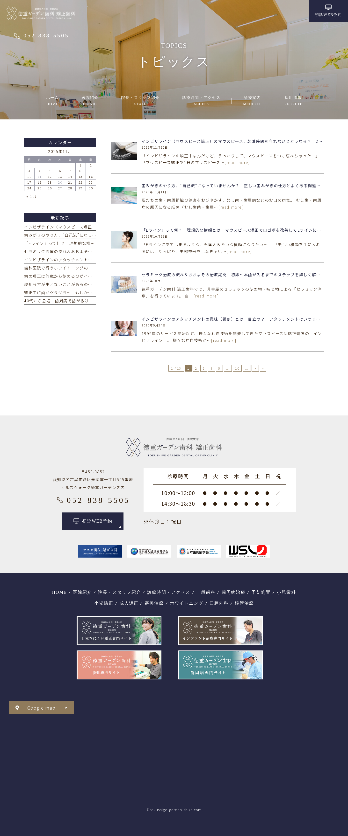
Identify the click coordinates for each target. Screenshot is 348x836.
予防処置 (261, 592)
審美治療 (154, 603)
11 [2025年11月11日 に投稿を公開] (39, 176)
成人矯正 (128, 603)
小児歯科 (286, 592)
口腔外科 (219, 603)
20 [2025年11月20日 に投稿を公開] (60, 182)
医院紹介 (82, 592)
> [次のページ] (255, 368)
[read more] (237, 162)
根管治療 (244, 603)
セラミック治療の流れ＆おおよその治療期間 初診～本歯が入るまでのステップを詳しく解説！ (233, 274)
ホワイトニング (186, 603)
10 (237, 368)
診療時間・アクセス (168, 592)
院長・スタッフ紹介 (119, 592)
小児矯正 (103, 603)
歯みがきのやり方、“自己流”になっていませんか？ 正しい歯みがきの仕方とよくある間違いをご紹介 (240, 185)
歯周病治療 (234, 592)
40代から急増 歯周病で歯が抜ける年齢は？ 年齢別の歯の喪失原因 (90, 301)
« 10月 (32, 196)
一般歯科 (205, 592)
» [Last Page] (263, 368)
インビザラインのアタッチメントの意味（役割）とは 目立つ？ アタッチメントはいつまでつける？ (240, 319)
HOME (59, 592)
